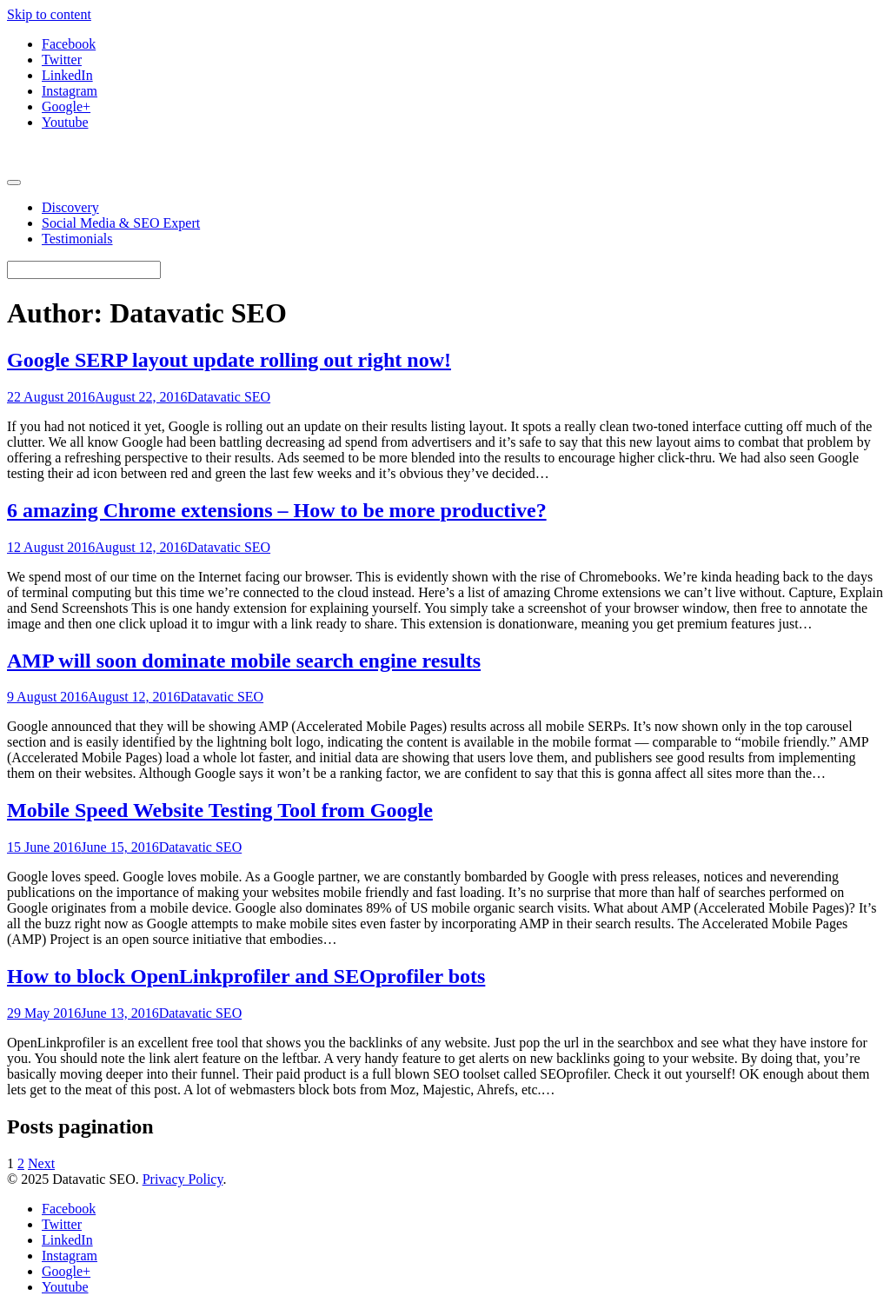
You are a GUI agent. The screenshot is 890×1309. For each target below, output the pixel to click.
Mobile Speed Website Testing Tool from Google (220, 810)
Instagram (69, 90)
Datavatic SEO (229, 396)
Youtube (65, 122)
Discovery (70, 207)
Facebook (69, 44)
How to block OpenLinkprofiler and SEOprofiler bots (246, 976)
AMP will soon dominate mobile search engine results (244, 660)
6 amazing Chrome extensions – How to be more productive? (277, 510)
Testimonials (77, 238)
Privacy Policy (183, 1179)
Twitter (62, 59)
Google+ (66, 106)
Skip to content (49, 14)
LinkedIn (67, 75)
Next (41, 1163)
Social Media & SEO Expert (121, 223)
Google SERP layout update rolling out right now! (229, 360)
